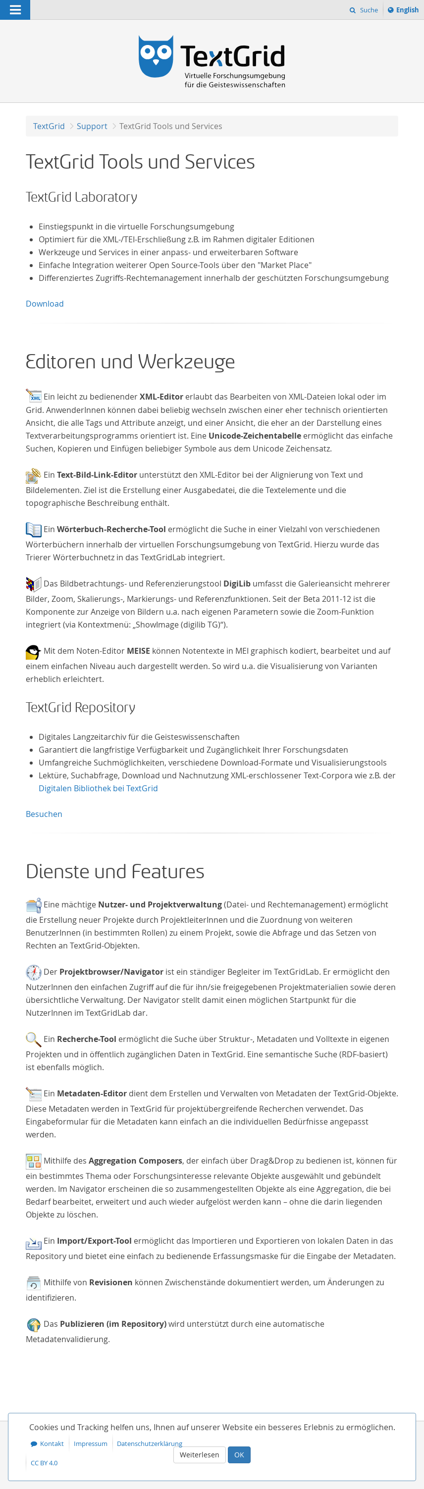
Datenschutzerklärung (149, 1443)
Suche (368, 9)
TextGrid (49, 126)
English (409, 11)
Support (92, 126)
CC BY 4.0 (44, 1462)
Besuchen (44, 814)
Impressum (90, 1443)
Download (45, 303)
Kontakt (52, 1443)
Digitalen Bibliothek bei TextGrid (98, 788)
